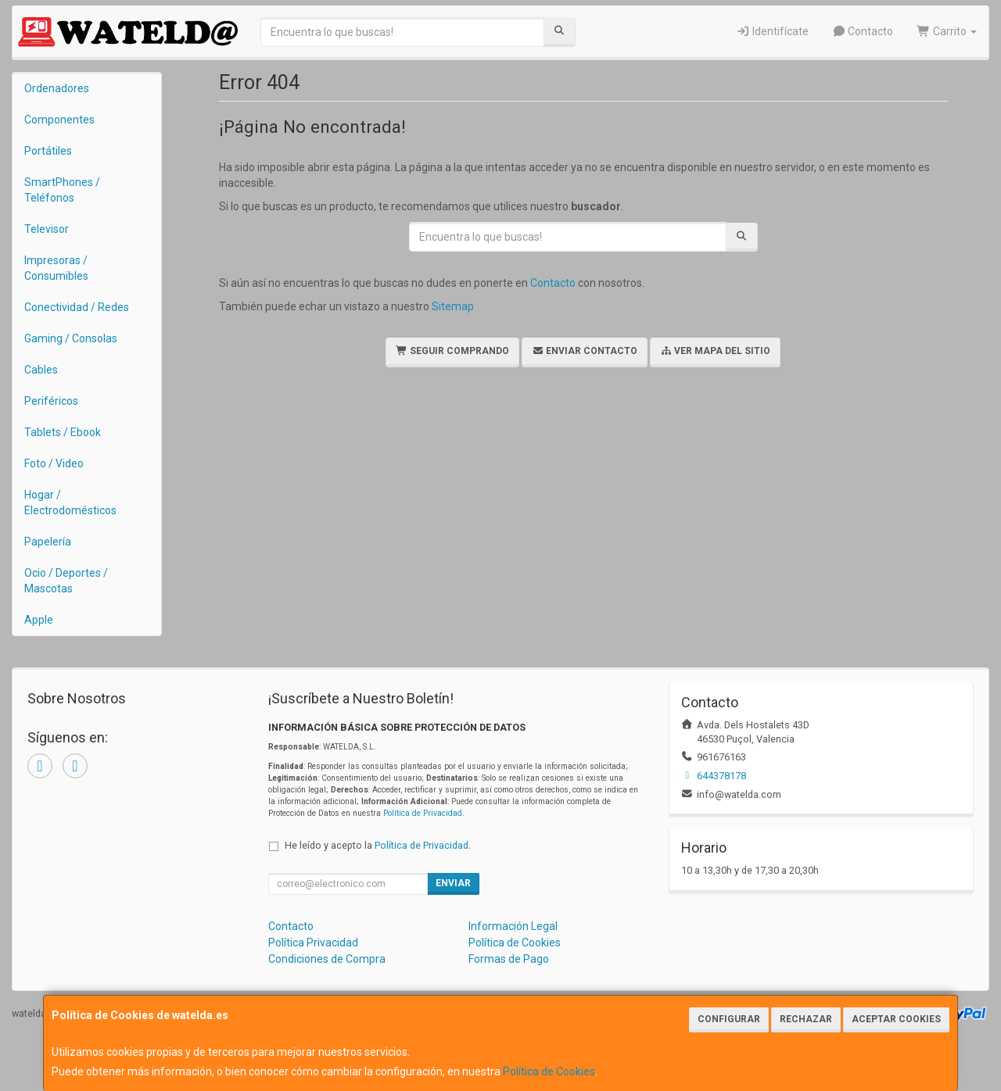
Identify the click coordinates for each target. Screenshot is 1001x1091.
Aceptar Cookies (896, 1019)
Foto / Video (54, 463)
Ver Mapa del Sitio (715, 350)
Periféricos (51, 401)
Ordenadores (56, 88)
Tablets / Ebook (62, 432)
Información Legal (513, 926)
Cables (41, 369)
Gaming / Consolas (70, 338)
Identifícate (772, 31)
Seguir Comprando (452, 350)
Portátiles (48, 151)
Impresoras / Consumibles (56, 268)
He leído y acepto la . (378, 845)
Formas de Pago (508, 959)
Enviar (453, 883)
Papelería (47, 541)
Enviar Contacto (584, 350)
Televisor (46, 229)
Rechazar (806, 1019)
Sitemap (453, 306)
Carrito (947, 31)
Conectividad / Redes (76, 307)
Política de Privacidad (422, 813)
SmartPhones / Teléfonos (62, 190)
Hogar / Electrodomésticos (70, 502)
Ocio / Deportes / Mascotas (66, 581)
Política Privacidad (313, 942)
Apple (38, 619)
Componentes (59, 119)
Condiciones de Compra (327, 959)
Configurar (729, 1019)
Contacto (863, 31)
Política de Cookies (549, 1071)
